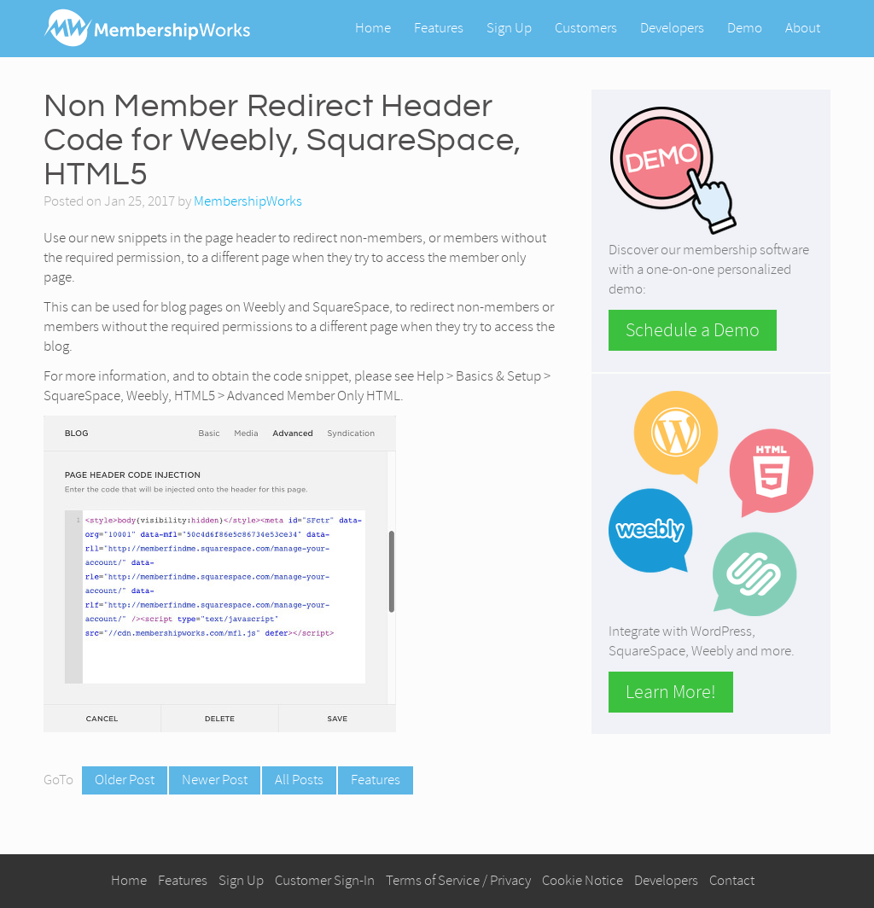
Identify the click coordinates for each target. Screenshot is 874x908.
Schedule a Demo (693, 330)
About (802, 28)
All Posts (299, 780)
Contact (732, 880)
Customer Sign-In (325, 880)
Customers (586, 28)
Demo (744, 28)
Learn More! (671, 692)
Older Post (124, 780)
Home (373, 28)
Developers (672, 28)
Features (438, 28)
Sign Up (509, 28)
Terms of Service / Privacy (458, 880)
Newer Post (215, 780)
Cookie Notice (582, 880)
